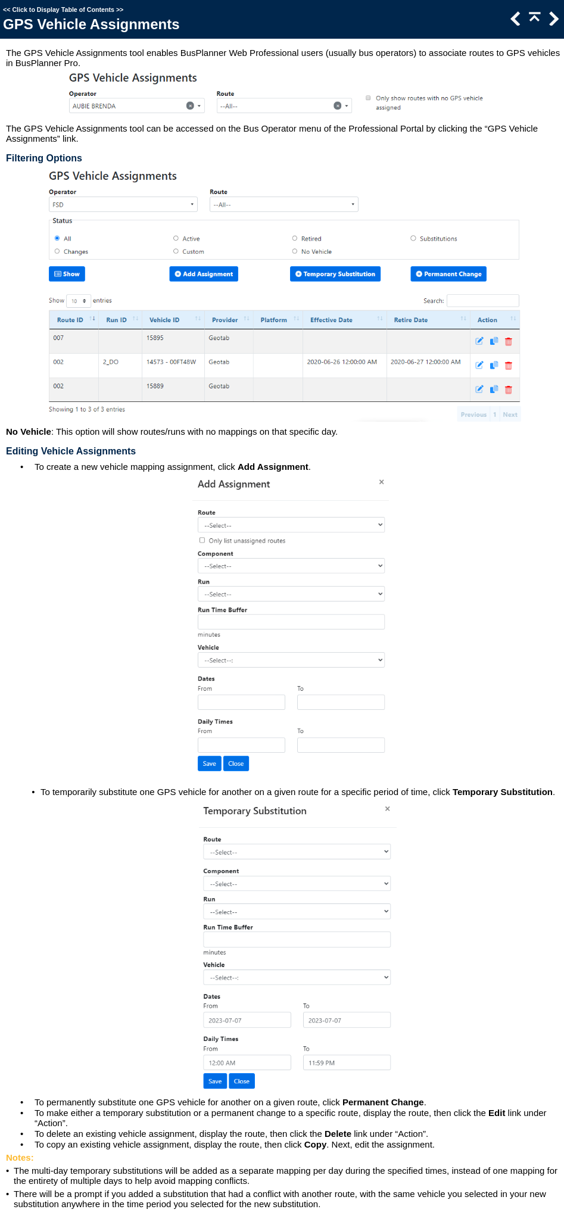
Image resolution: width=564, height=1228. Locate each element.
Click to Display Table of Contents (63, 9)
